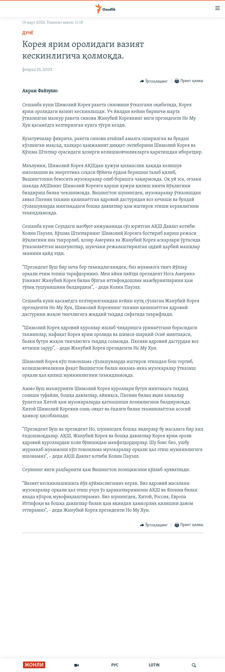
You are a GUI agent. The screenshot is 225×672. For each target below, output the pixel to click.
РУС (115, 665)
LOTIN (154, 665)
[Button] (154, 81)
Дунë (27, 33)
